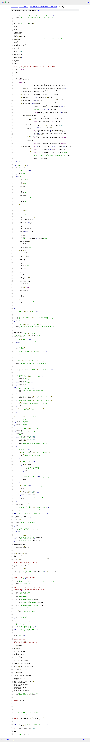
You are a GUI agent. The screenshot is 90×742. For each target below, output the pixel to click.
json (87, 739)
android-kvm (14, 7)
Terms (16, 739)
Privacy (12, 739)
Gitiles (8, 739)
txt (84, 739)
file (39, 10)
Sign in (87, 2)
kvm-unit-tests (23, 7)
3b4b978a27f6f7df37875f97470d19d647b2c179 (43, 7)
